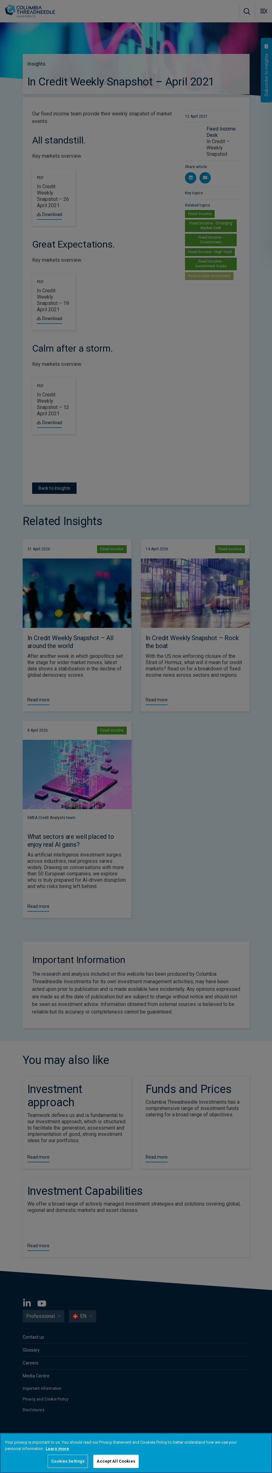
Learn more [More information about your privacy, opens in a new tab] (57, 1448)
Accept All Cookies (116, 1461)
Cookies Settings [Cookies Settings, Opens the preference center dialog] (67, 1461)
